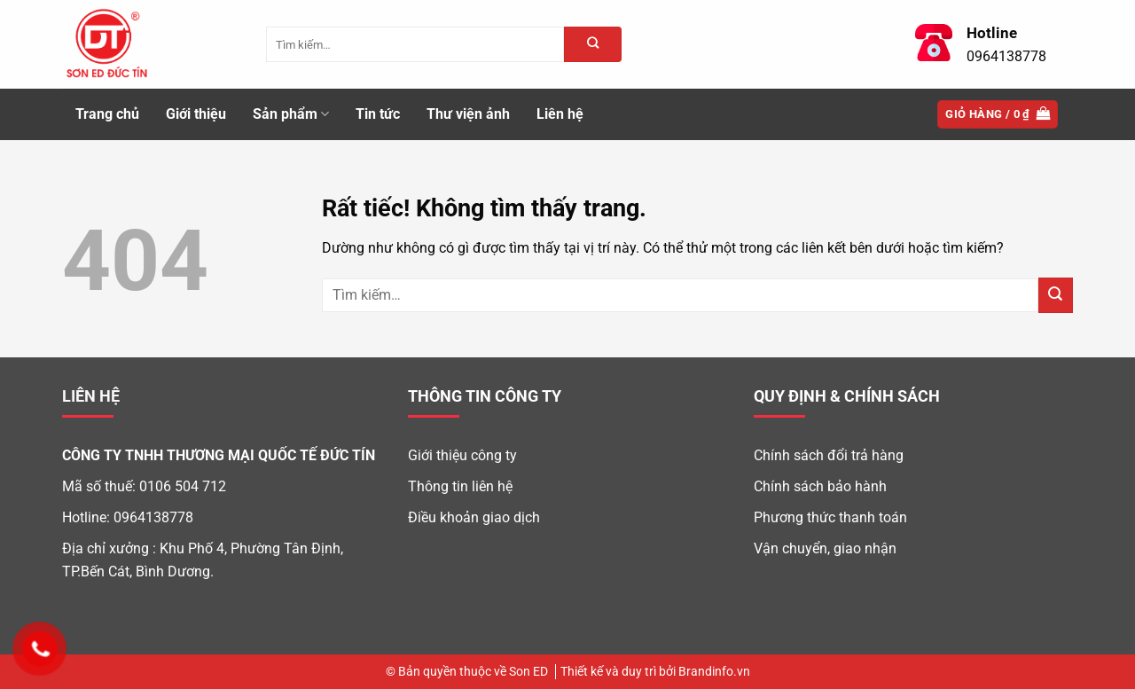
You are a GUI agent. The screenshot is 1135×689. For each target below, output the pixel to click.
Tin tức (378, 114)
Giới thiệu (196, 114)
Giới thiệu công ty (462, 455)
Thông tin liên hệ (460, 486)
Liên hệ (559, 114)
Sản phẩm (291, 114)
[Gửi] (1055, 295)
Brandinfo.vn (714, 671)
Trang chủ (107, 114)
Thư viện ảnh (468, 114)
